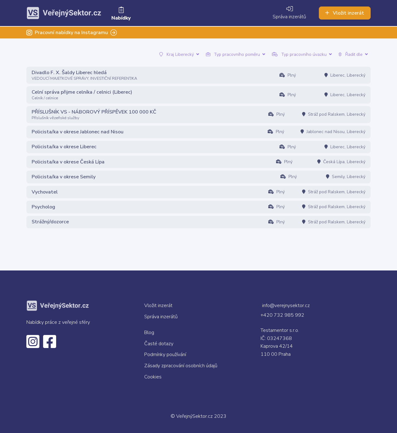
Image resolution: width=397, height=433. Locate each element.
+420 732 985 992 (282, 315)
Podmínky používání (165, 354)
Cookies (153, 376)
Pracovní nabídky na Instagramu (71, 32)
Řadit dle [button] (353, 54)
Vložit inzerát (344, 12)
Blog (149, 332)
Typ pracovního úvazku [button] (302, 54)
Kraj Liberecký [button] (179, 54)
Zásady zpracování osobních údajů (180, 365)
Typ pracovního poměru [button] (235, 54)
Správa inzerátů (289, 13)
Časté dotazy (158, 343)
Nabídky (121, 14)
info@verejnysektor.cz (286, 305)
